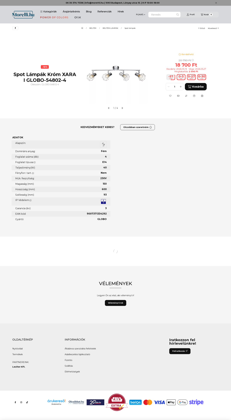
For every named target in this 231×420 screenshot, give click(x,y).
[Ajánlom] (178, 95)
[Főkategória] (82, 28)
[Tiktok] (27, 402)
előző (201, 28)
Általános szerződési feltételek (80, 348)
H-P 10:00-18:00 (151, 2)
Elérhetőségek (72, 371)
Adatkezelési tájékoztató (77, 354)
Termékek (17, 354)
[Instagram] (21, 402)
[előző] (109, 108)
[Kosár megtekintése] (207, 15)
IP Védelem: (23, 200)
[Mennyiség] (174, 86)
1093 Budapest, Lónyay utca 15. (123, 2)
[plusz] (180, 86)
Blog (88, 11)
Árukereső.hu (56, 404)
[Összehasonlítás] (186, 95)
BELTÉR (92, 28)
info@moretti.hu (94, 2)
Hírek (121, 11)
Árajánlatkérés (71, 11)
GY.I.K (77, 17)
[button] (48, 12)
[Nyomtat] (202, 95)
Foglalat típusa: (25, 162)
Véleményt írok (115, 303)
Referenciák (104, 11)
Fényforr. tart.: (24, 173)
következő (213, 28)
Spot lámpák (130, 28)
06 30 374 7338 (74, 2)
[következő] (122, 108)
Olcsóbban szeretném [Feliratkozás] (137, 127)
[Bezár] (216, 2)
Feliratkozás (179, 351)
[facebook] (15, 28)
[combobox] (164, 15)
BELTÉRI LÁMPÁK (110, 28)
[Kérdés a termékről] (194, 95)
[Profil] (191, 15)
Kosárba (195, 86)
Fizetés (68, 360)
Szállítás (69, 366)
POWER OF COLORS (54, 17)
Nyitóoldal (17, 348)
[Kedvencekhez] (170, 95)
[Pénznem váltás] (140, 15)
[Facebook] (15, 402)
